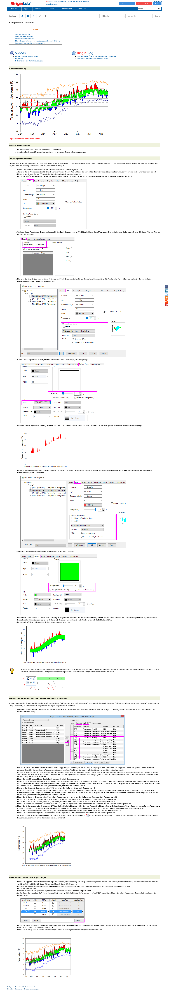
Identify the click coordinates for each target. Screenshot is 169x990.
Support (51, 9)
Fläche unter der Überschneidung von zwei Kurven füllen (97, 56)
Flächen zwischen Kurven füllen (26, 56)
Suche (157, 16)
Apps (27, 9)
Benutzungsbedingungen (31, 989)
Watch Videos (127, 4)
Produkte (14, 9)
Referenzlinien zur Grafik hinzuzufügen (29, 61)
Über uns (82, 9)
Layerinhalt (19, 59)
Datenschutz (18, 989)
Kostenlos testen (143, 4)
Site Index (10, 989)
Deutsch (13, 16)
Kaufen (157, 4)
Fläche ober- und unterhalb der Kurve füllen (92, 59)
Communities (67, 9)
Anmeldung (158, 1)
